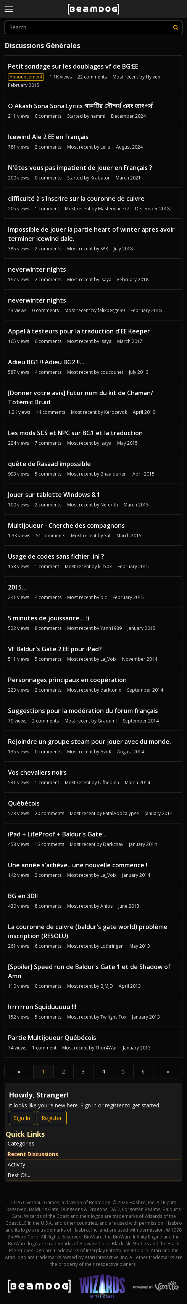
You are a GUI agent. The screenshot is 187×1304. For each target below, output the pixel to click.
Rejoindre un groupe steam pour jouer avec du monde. (89, 741)
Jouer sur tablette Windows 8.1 (54, 494)
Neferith (109, 504)
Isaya (105, 279)
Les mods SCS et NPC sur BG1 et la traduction (75, 433)
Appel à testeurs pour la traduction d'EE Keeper (79, 331)
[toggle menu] (9, 9)
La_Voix (108, 659)
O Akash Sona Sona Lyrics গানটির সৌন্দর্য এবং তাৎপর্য (80, 106)
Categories (21, 1143)
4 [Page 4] (103, 1071)
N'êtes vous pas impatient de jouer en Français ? (80, 167)
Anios (106, 906)
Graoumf (107, 721)
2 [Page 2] (63, 1071)
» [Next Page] (167, 1071)
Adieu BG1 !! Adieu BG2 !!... (46, 362)
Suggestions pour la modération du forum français (83, 710)
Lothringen (112, 946)
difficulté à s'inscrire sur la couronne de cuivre (76, 198)
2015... (17, 587)
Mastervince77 (113, 208)
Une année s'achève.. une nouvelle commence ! (77, 865)
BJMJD (106, 986)
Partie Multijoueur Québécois (52, 1037)
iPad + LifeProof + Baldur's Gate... (57, 834)
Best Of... (19, 1175)
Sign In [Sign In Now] (22, 1117)
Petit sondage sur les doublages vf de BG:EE (73, 66)
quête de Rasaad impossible (49, 464)
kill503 (105, 566)
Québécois (24, 803)
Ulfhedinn (108, 782)
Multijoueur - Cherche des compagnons (66, 525)
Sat (107, 535)
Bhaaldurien (113, 474)
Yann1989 (111, 628)
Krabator (100, 178)
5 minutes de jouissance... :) (48, 618)
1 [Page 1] (43, 1071)
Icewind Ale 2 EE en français (48, 137)
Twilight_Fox (113, 1017)
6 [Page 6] (143, 1071)
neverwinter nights (37, 269)
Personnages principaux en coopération (67, 680)
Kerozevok (115, 412)
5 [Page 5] (123, 1071)
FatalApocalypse (121, 813)
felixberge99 (111, 310)
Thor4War (106, 1047)
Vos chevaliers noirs (37, 772)
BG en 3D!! (23, 896)
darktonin (110, 690)
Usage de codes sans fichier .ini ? (56, 556)
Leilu (105, 147)
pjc (103, 597)
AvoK (105, 751)
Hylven (153, 77)
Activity (16, 1164)
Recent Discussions (33, 1154)
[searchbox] (93, 27)
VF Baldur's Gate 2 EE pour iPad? (55, 649)
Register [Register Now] (52, 1117)
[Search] (175, 27)
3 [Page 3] (83, 1071)
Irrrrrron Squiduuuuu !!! (42, 1007)
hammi (97, 116)
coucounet (111, 372)
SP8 (104, 248)
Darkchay (113, 844)
